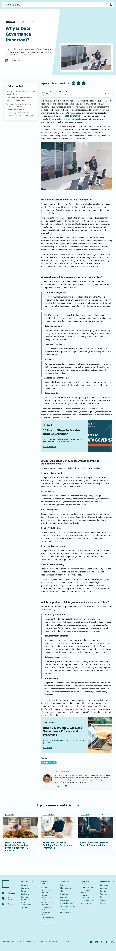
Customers (25, 888)
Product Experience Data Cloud (47, 891)
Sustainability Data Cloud (47, 919)
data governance (72, 116)
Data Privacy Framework (48, 941)
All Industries (65, 912)
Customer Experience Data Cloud (46, 897)
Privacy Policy (32, 941)
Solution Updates (47, 923)
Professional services (85, 891)
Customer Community (85, 896)
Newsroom (104, 900)
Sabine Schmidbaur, (17, 61)
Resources (103, 894)
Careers (103, 891)
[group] (76, 93)
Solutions (44, 887)
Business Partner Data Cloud (47, 903)
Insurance (63, 909)
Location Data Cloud (45, 914)
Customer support (87, 887)
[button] (43, 94)
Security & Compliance (25, 898)
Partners (24, 891)
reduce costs (100, 535)
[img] (105, 94)
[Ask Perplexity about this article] (83, 83)
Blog (101, 897)
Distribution (64, 894)
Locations (103, 888)
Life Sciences (64, 900)
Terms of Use (64, 941)
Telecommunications (67, 906)
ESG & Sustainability (26, 903)
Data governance (48, 763)
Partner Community (88, 900)
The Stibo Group (27, 907)
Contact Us (104, 885)
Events (102, 903)
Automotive (64, 897)
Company (24, 885)
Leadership (25, 894)
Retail (62, 885)
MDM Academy (86, 903)
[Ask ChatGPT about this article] (73, 83)
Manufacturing (65, 888)
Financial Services (66, 903)
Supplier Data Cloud (46, 909)
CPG (61, 891)
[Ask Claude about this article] (78, 83)
